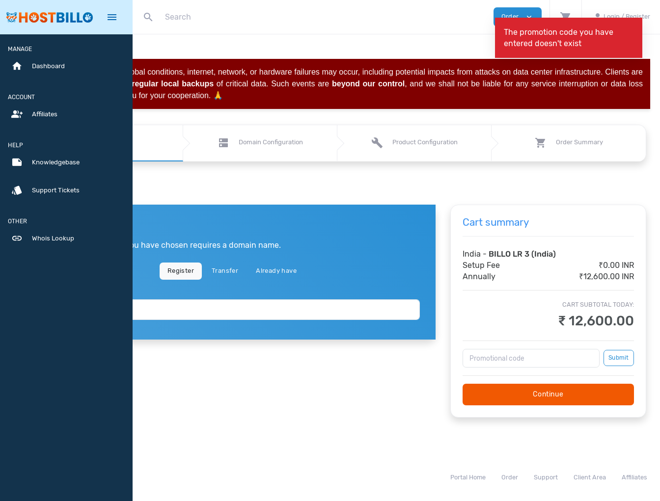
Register (259, 270)
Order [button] (517, 17)
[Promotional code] (551, 358)
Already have (354, 270)
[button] (565, 17)
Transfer (303, 270)
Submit (618, 357)
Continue (567, 394)
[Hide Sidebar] (112, 17)
